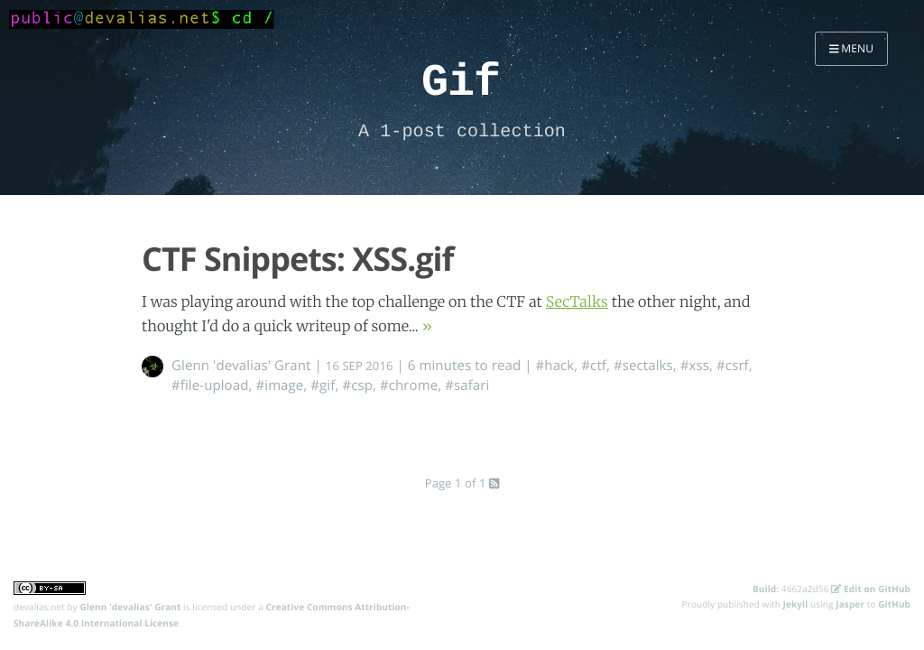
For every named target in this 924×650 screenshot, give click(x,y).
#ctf (593, 366)
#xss (694, 366)
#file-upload (209, 385)
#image (279, 385)
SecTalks (577, 302)
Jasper (850, 604)
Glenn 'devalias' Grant (241, 366)
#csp (357, 385)
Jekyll (795, 604)
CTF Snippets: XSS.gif (298, 259)
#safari (467, 385)
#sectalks (643, 366)
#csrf (732, 366)
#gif (322, 385)
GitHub (894, 604)
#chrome (409, 385)
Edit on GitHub (870, 588)
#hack (555, 366)
